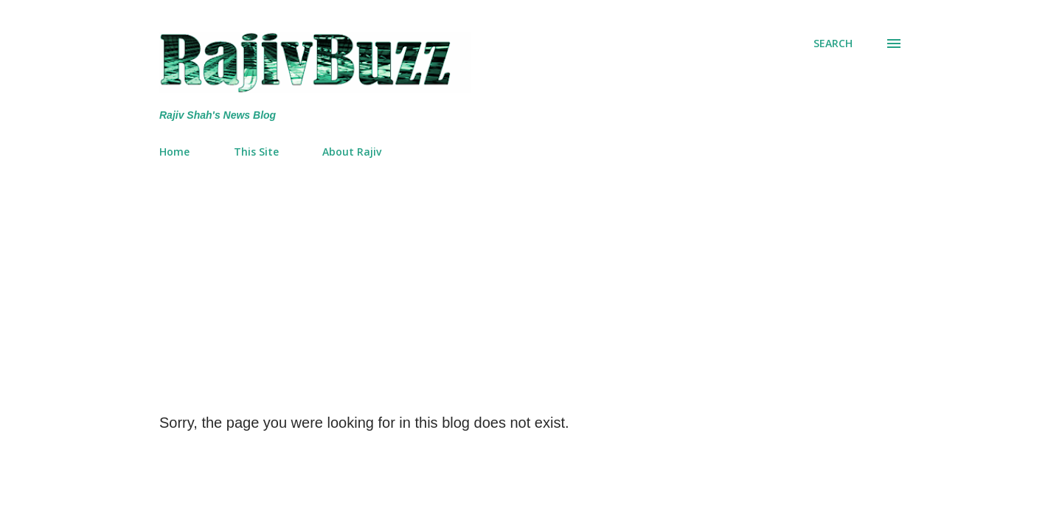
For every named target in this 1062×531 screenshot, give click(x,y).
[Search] (833, 43)
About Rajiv (351, 152)
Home (174, 152)
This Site (256, 152)
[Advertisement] (531, 280)
